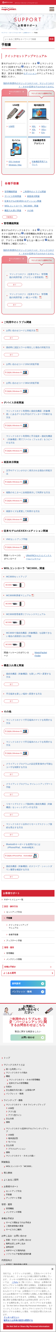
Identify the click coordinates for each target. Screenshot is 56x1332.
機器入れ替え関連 (12, 210)
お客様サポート (11, 1186)
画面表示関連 (33, 196)
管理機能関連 (10, 191)
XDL (34, 129)
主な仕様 (10, 1118)
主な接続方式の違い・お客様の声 (20, 1090)
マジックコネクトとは (14, 1064)
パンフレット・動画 (22, 991)
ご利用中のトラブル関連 (34, 191)
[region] (28, 1298)
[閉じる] (52, 1269)
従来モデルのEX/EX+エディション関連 (22, 201)
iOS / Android (14, 161)
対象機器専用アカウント (39, 163)
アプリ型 (12, 1112)
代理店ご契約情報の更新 (16, 1264)
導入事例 (8, 1173)
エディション (30, 73)
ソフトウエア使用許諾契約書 (18, 1254)
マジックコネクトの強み (16, 1072)
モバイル (12, 1142)
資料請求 (16, 983)
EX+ (43, 132)
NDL (34, 126)
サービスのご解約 (14, 1229)
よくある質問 (9, 973)
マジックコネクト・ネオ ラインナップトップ (25, 1104)
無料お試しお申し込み (15, 1243)
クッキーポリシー (11, 1317)
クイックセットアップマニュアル (18, 926)
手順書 (9, 918)
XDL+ (43, 129)
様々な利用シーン (14, 1069)
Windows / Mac (15, 165)
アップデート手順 (14, 940)
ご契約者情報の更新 (14, 1226)
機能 (8, 1076)
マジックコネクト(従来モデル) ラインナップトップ (27, 1129)
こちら (14, 1282)
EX (33, 132)
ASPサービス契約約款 (15, 1250)
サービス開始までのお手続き (18, 1222)
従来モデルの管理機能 (18, 1083)
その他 (30, 210)
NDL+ (43, 126)
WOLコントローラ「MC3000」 (19, 1166)
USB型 (11, 126)
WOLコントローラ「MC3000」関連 (21, 206)
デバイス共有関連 (12, 196)
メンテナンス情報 (14, 959)
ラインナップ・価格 (13, 1100)
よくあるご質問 (11, 1179)
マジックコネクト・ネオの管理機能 (24, 1080)
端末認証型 (13, 1138)
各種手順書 (13, 934)
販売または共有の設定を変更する (18, 1320)
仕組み (9, 1086)
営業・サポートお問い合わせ (18, 1240)
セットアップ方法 (14, 912)
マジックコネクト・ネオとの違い (20, 1156)
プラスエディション (17, 1149)
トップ (7, 1058)
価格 (8, 1122)
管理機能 (10, 953)
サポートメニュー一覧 (13, 899)
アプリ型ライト (15, 1115)
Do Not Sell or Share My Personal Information (28, 1326)
